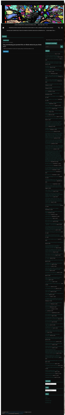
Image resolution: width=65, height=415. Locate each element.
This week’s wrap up (49, 218)
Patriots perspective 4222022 (50, 341)
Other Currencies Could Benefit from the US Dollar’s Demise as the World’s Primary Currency (53, 278)
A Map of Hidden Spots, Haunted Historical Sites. (25, 24)
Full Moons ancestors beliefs (50, 171)
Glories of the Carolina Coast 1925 (51, 239)
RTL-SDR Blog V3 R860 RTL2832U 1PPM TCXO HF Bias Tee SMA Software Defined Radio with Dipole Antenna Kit (54, 168)
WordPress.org (48, 402)
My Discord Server (48, 174)
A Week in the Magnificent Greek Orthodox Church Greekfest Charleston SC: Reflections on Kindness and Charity (54, 251)
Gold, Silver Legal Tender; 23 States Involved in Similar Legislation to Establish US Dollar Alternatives (54, 269)
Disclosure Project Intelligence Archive (52, 93)
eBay (46, 310)
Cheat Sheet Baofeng (49, 165)
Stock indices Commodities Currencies (52, 96)
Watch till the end (48, 216)
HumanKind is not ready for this (51, 272)
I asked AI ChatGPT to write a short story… (53, 283)
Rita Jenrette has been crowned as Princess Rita (54, 260)
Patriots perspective (49, 375)
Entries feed (47, 398)
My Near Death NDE (49, 163)
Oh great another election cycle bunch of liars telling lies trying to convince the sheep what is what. (53, 331)
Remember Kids (48, 266)
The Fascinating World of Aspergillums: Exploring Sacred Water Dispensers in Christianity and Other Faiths (52, 246)
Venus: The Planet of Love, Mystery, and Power (54, 118)
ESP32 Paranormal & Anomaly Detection (52, 87)
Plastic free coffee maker (50, 105)
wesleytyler (11, 42)
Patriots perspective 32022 (50, 373)
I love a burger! (48, 214)
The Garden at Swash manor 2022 (51, 365)
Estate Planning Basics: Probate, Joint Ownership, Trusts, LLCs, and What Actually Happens (53, 70)
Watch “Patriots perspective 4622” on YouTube (54, 360)
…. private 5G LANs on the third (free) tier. (53, 367)
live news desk (48, 73)
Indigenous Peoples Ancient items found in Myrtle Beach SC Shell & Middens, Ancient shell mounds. (31, 27)
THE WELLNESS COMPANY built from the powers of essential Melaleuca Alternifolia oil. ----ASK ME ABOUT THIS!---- (31, 30)
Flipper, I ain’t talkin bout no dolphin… (52, 208)
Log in (46, 396)
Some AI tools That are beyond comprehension (54, 242)
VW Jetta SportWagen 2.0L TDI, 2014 (52, 176)
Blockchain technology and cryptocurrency (53, 231)
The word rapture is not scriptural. (51, 99)
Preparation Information (49, 377)
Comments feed (48, 400)
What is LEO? (47, 296)
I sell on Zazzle (48, 286)
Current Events (6, 40)
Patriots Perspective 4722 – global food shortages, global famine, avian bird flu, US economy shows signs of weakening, (53, 356)
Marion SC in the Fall (49, 183)
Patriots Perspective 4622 (50, 363)
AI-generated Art (48, 308)
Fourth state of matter (49, 131)
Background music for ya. (50, 53)
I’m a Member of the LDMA (50, 288)
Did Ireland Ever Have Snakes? (50, 116)
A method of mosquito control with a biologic (53, 83)
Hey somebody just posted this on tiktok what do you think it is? (22, 45)
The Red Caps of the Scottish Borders (52, 58)
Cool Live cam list (48, 312)
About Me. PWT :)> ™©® (43, 24)
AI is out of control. (48, 281)
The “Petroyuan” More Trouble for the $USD (53, 274)
